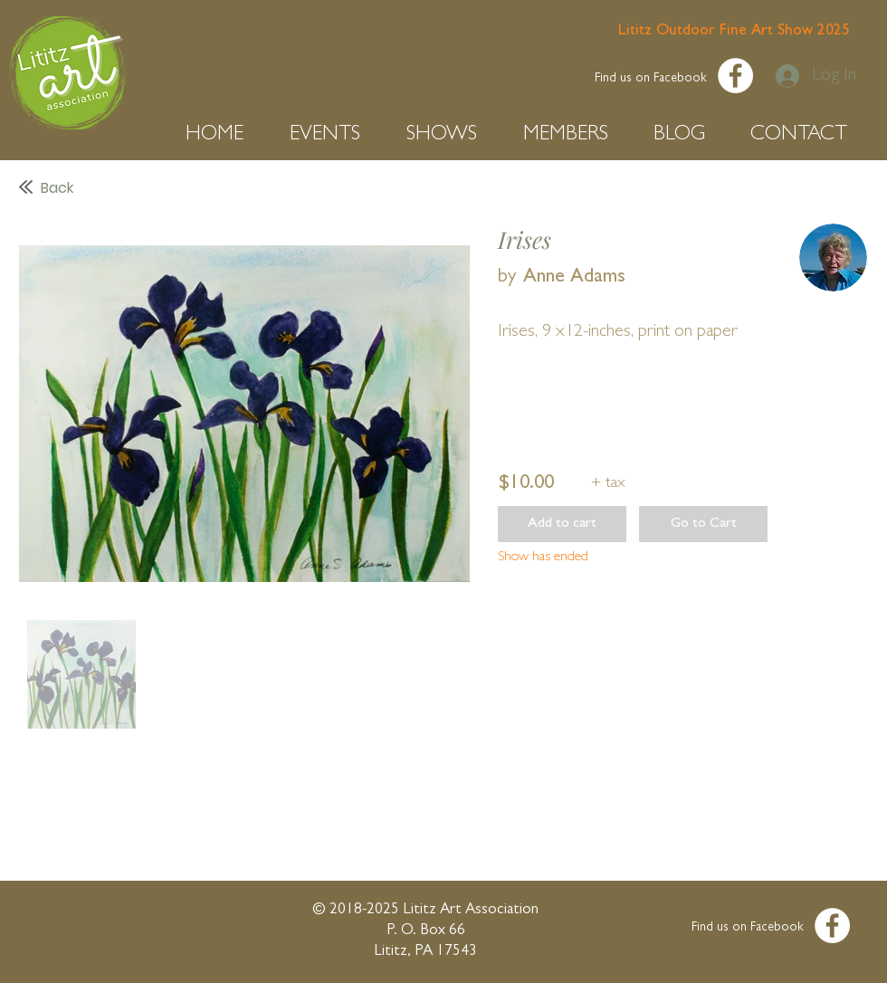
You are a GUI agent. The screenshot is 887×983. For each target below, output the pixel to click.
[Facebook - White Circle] (735, 75)
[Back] (208, 188)
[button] (224, 135)
